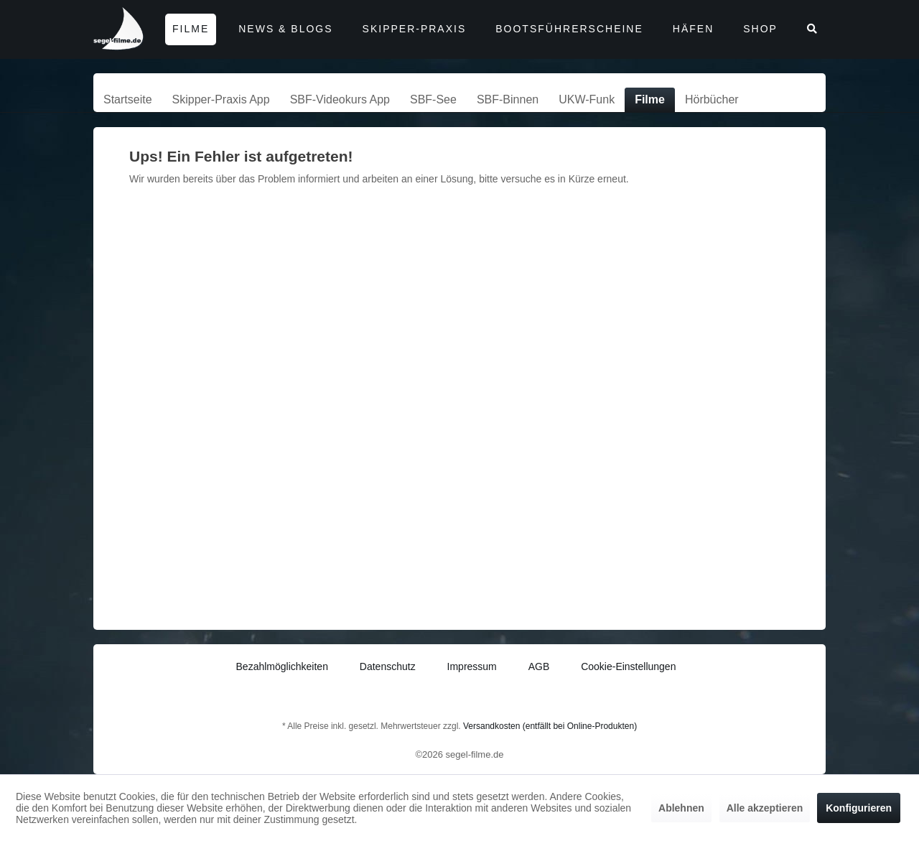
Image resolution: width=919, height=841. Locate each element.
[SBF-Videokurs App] (340, 100)
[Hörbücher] (712, 100)
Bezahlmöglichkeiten (282, 666)
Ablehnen (681, 808)
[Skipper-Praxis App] (221, 100)
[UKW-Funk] (587, 100)
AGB (539, 666)
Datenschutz (388, 666)
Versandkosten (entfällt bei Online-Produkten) (550, 726)
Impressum (472, 666)
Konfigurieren (859, 808)
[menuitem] (127, 100)
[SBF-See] (433, 100)
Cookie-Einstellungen (628, 666)
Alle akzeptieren (765, 808)
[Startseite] (127, 100)
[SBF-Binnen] (508, 100)
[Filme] (650, 100)
